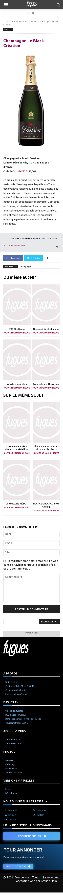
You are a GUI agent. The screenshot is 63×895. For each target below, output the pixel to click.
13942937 (21, 171)
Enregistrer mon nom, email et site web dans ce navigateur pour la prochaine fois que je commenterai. (30, 564)
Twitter (40, 815)
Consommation (19, 21)
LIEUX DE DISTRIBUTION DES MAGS (27, 825)
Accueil (6, 21)
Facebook (12, 810)
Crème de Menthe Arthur (46, 384)
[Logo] (31, 4)
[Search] (49, 621)
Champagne (25, 266)
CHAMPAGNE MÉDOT (17, 503)
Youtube (12, 820)
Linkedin (12, 815)
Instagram (42, 810)
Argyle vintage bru (17, 384)
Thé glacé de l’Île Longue (46, 329)
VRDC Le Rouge (17, 329)
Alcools (32, 21)
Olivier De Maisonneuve (26, 238)
